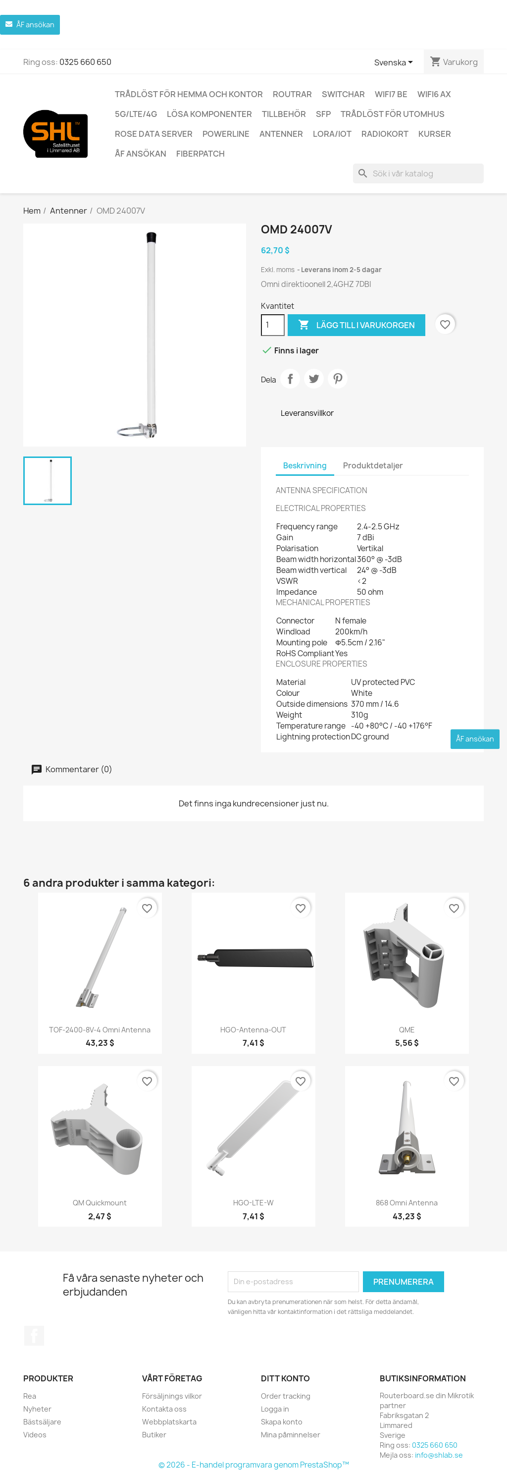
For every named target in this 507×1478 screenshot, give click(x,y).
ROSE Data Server (154, 133)
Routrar (292, 94)
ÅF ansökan (140, 153)
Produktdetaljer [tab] (373, 465)
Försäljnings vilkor (172, 1396)
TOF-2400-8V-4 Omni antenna (100, 1029)
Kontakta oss (164, 1409)
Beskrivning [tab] (305, 465)
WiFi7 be (391, 94)
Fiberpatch (200, 153)
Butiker (154, 1434)
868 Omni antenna (407, 1202)
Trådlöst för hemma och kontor (189, 94)
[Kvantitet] (273, 325)
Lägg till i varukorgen (356, 325)
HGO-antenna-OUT (253, 1029)
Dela (290, 379)
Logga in (275, 1409)
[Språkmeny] (395, 63)
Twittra (314, 379)
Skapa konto (282, 1421)
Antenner (281, 133)
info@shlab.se (439, 1455)
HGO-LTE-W (253, 1202)
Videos (35, 1434)
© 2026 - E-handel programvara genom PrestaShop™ (253, 1465)
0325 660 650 (85, 62)
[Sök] (418, 173)
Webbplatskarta (169, 1421)
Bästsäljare (42, 1421)
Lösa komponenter (209, 114)
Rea (29, 1396)
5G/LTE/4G (136, 114)
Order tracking (285, 1396)
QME (407, 1029)
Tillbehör (284, 114)
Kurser (434, 133)
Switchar (343, 94)
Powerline (226, 133)
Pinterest (338, 379)
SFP (323, 114)
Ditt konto (285, 1378)
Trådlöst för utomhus (393, 114)
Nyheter (37, 1409)
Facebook (34, 1336)
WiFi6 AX (434, 94)
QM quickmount (100, 1202)
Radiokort (384, 133)
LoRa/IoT (332, 133)
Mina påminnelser (290, 1434)
